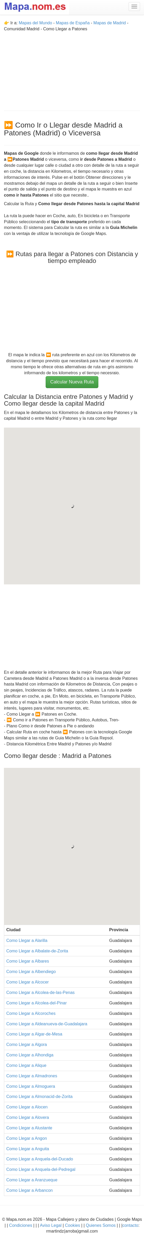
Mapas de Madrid (109, 23)
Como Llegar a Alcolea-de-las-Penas (40, 992)
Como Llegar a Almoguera (30, 1086)
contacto (130, 1225)
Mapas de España (73, 23)
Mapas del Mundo (35, 23)
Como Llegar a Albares (27, 961)
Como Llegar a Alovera (27, 1117)
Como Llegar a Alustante (29, 1128)
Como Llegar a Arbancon (29, 1190)
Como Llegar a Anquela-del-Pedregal (40, 1169)
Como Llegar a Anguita (27, 1149)
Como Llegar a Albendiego (31, 971)
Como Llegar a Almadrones (31, 1076)
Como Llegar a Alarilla (26, 940)
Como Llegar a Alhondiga (30, 1055)
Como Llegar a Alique (26, 1065)
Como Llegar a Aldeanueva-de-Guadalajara (46, 1024)
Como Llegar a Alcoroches (31, 1013)
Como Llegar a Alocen (26, 1107)
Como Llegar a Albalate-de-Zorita (37, 951)
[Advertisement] (72, 68)
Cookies (73, 1225)
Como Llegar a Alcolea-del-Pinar (36, 1003)
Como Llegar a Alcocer (27, 982)
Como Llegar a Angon (26, 1138)
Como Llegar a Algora (26, 1044)
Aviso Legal (50, 1225)
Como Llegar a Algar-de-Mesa (34, 1034)
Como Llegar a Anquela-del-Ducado (39, 1159)
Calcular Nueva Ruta (72, 381)
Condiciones (20, 1225)
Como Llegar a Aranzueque (31, 1180)
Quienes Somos (101, 1225)
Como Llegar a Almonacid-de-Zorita (39, 1096)
